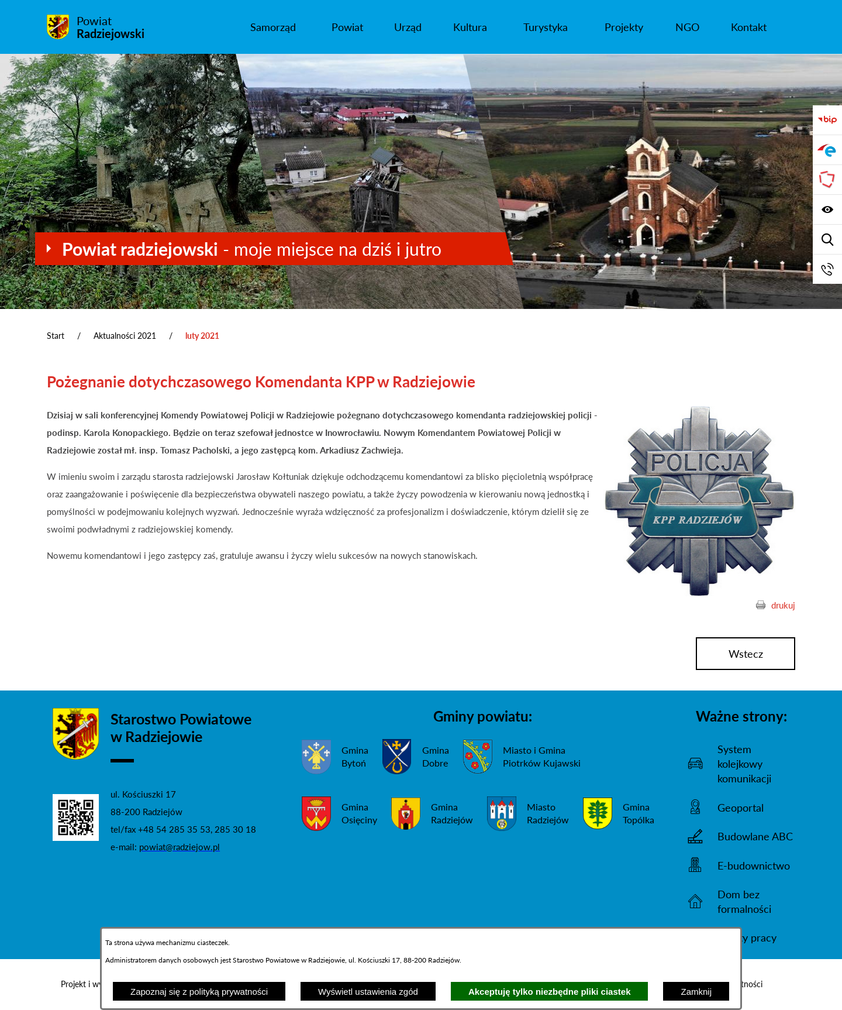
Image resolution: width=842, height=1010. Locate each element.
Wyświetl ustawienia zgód (368, 992)
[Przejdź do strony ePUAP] (827, 149)
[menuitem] (272, 27)
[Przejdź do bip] (827, 120)
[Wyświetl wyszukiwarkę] (827, 239)
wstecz (746, 653)
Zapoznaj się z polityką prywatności (199, 992)
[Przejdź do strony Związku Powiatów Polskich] (827, 179)
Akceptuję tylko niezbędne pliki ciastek (549, 992)
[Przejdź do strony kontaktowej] (827, 269)
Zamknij (696, 992)
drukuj (783, 605)
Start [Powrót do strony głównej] (55, 336)
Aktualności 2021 (125, 336)
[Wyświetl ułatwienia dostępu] (827, 209)
